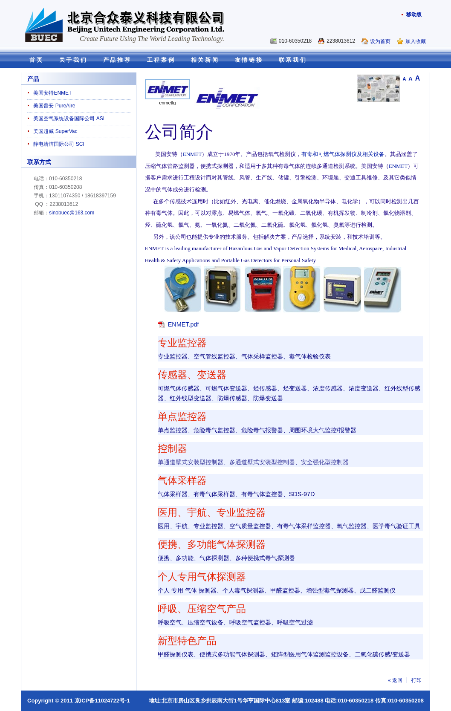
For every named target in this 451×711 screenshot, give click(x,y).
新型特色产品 (187, 641)
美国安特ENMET (52, 93)
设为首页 (380, 41)
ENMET (192, 154)
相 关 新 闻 (204, 60)
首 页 (35, 60)
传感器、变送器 (192, 375)
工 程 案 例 (160, 60)
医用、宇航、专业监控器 (212, 512)
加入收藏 (415, 41)
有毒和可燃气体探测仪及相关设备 (343, 154)
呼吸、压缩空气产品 (202, 609)
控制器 (172, 448)
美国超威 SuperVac (55, 131)
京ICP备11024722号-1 (102, 700)
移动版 (414, 14)
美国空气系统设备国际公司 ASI (68, 118)
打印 (416, 680)
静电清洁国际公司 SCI (58, 144)
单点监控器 (182, 416)
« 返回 (395, 680)
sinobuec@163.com (71, 213)
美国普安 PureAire (54, 106)
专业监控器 (182, 343)
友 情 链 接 (248, 60)
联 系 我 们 (292, 60)
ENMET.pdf (183, 324)
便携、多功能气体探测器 (212, 544)
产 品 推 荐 (116, 60)
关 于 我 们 (72, 60)
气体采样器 (182, 480)
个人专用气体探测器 (202, 577)
